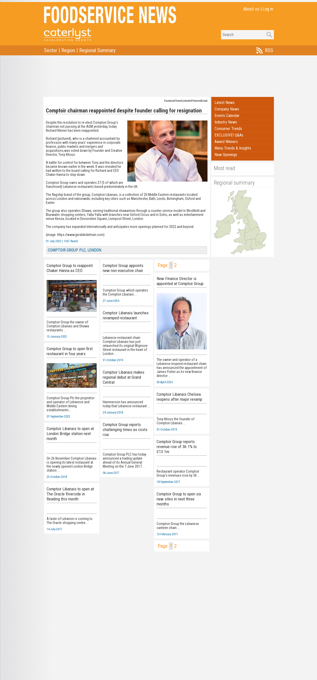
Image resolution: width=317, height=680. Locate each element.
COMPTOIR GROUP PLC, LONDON (74, 250)
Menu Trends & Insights (233, 148)
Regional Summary (97, 50)
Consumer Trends (228, 128)
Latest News (225, 102)
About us (251, 9)
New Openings (226, 154)
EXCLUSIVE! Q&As (229, 135)
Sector (50, 50)
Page (163, 265)
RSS (269, 50)
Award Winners (226, 141)
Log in (268, 9)
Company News (227, 109)
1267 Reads (71, 241)
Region (68, 50)
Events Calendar (227, 115)
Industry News (226, 122)
